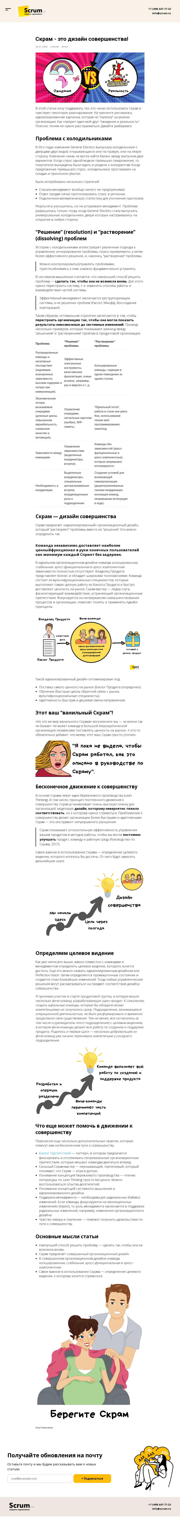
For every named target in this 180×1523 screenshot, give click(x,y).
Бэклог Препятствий (55, 1157)
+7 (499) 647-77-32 (159, 9)
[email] (39, 1485)
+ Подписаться (92, 1485)
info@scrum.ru (161, 13)
